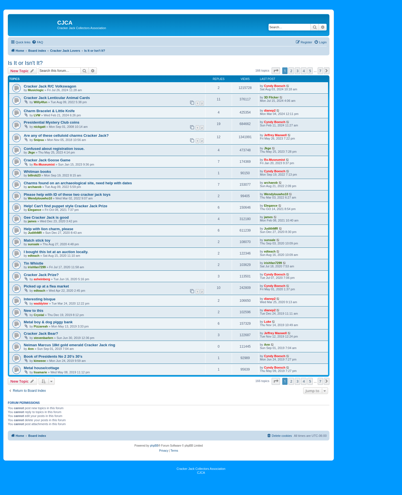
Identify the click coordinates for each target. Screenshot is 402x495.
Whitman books (37, 171)
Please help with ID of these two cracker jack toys (67, 194)
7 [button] (320, 70)
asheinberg (42, 279)
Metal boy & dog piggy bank (48, 322)
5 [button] (310, 70)
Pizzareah (41, 326)
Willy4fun (40, 102)
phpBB (154, 445)
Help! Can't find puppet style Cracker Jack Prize (65, 206)
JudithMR (35, 232)
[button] (276, 70)
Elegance (34, 209)
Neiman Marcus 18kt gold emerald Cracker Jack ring (69, 345)
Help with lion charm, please (48, 229)
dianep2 (270, 110)
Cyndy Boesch (274, 86)
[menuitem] (37, 42)
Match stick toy (37, 240)
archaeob (35, 186)
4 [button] (304, 70)
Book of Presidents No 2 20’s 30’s (53, 356)
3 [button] (297, 70)
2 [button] (291, 70)
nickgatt (40, 126)
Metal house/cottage (41, 368)
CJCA (201, 472)
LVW (37, 115)
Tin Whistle (33, 263)
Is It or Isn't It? (25, 63)
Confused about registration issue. (54, 149)
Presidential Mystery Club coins (51, 122)
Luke (267, 321)
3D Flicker (271, 97)
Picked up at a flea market (46, 286)
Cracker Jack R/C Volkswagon (50, 86)
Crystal (39, 315)
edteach (34, 255)
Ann (31, 348)
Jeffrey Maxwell (275, 135)
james (32, 221)
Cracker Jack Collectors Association (201, 468)
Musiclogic (36, 90)
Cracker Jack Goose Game (47, 160)
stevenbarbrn (43, 338)
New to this (33, 310)
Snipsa (39, 140)
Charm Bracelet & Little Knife (49, 111)
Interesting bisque (40, 299)
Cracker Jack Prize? (41, 275)
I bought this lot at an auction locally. (56, 252)
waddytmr (41, 303)
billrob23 (34, 175)
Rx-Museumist (44, 164)
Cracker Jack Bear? (41, 333)
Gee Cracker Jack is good (46, 217)
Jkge (31, 152)
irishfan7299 (37, 267)
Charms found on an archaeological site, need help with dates (78, 183)
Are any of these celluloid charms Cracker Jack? (66, 135)
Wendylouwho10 (40, 198)
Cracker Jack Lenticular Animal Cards (57, 98)
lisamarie (40, 372)
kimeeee (40, 360)
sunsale (33, 244)
